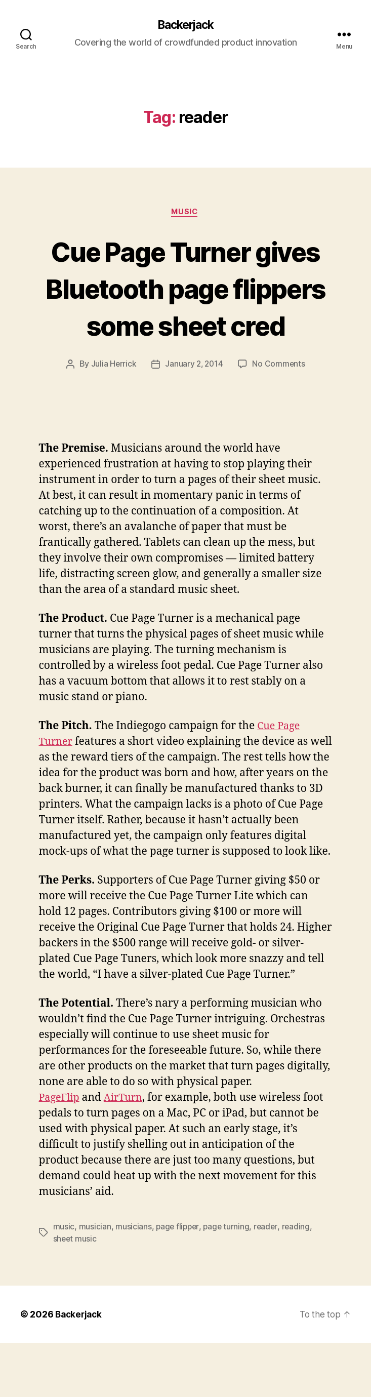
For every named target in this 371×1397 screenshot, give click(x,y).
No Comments (279, 402)
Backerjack (185, 25)
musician (95, 1281)
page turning (228, 1281)
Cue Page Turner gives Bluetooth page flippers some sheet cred (185, 307)
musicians (133, 1281)
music (64, 1281)
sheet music (75, 1293)
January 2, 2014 (194, 402)
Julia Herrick (113, 402)
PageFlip (61, 1152)
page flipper (178, 1281)
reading (299, 1281)
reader (268, 1281)
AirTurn (126, 1152)
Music (185, 213)
